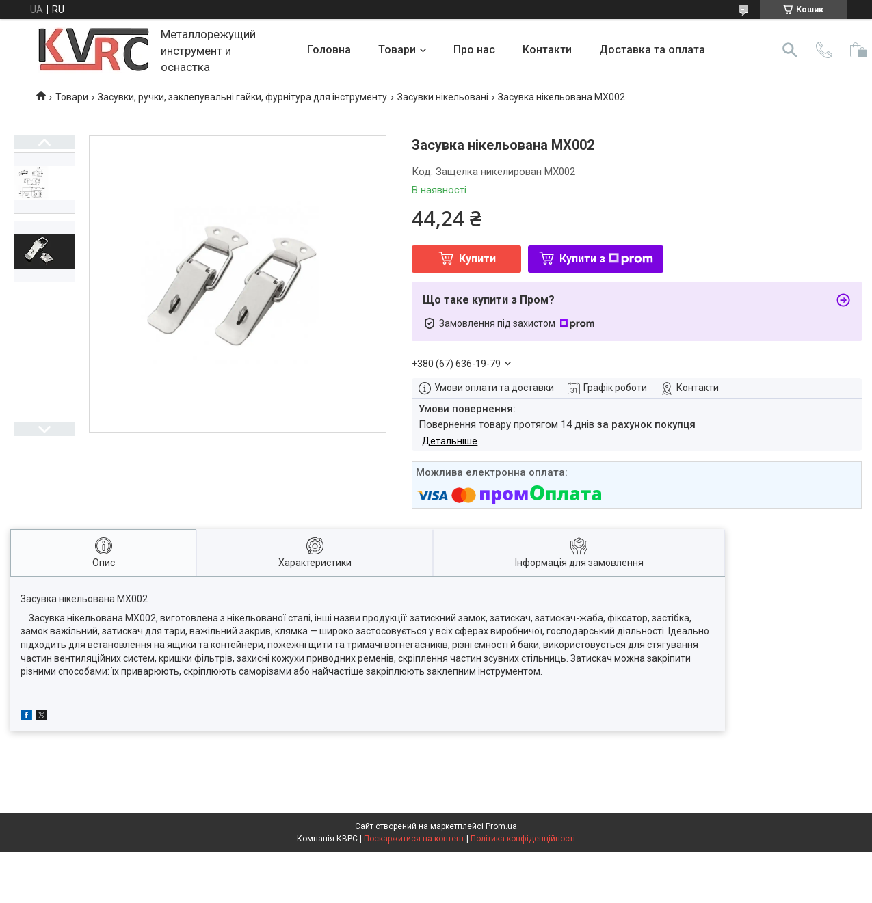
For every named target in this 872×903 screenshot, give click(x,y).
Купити (477, 258)
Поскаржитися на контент (414, 839)
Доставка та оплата (652, 49)
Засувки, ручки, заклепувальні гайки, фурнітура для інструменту (242, 97)
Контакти (547, 49)
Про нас (474, 49)
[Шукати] (790, 50)
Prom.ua (501, 826)
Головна (329, 49)
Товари (397, 49)
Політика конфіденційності (523, 839)
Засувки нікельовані (442, 97)
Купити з (606, 258)
